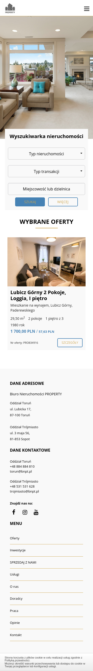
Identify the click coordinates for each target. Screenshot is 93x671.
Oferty (14, 538)
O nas (14, 586)
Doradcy (16, 598)
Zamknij (47, 661)
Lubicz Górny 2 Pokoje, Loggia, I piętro (38, 295)
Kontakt (16, 635)
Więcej (63, 201)
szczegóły (70, 342)
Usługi (14, 574)
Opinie (15, 622)
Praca (14, 610)
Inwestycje (18, 550)
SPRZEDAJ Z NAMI (23, 562)
